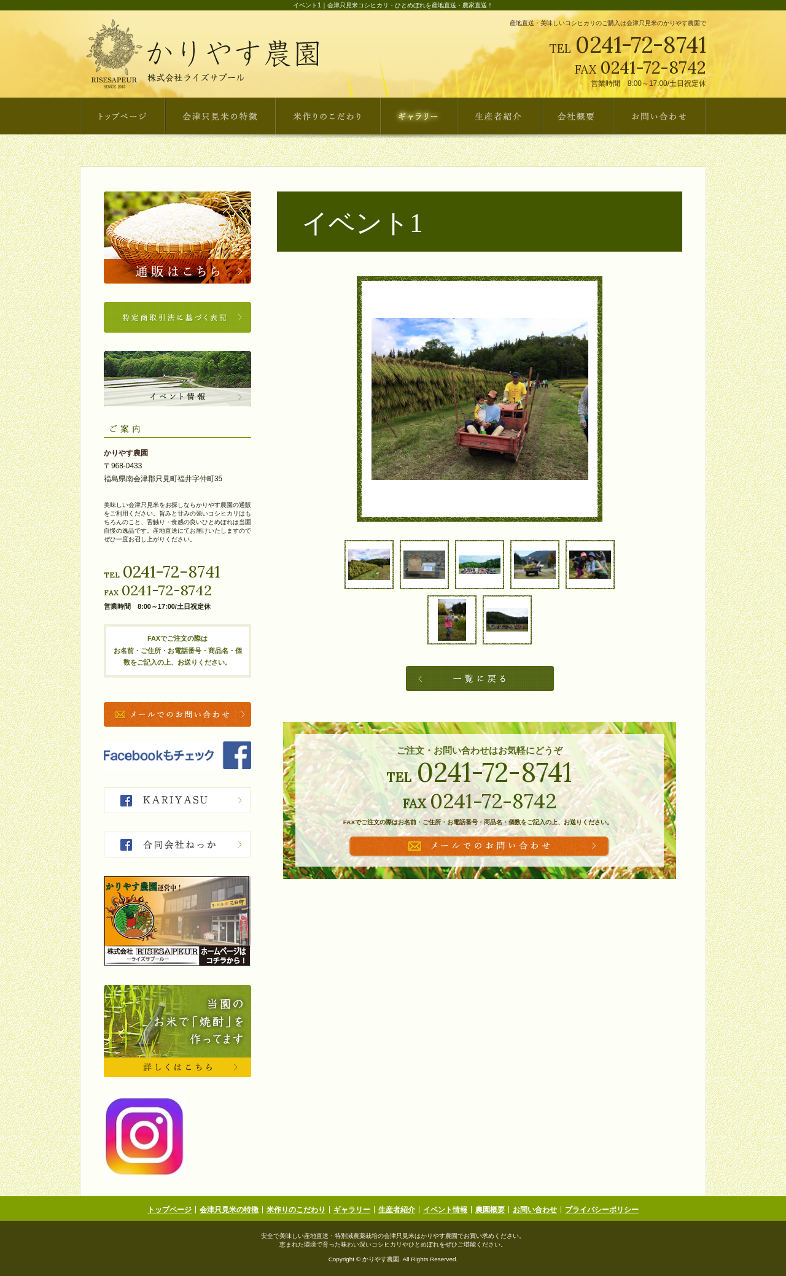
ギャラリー (351, 1209)
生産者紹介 (396, 1209)
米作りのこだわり (296, 1209)
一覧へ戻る (480, 678)
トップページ (169, 1209)
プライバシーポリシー (602, 1209)
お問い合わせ (535, 1209)
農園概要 (490, 1209)
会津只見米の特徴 (229, 1209)
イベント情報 (445, 1209)
